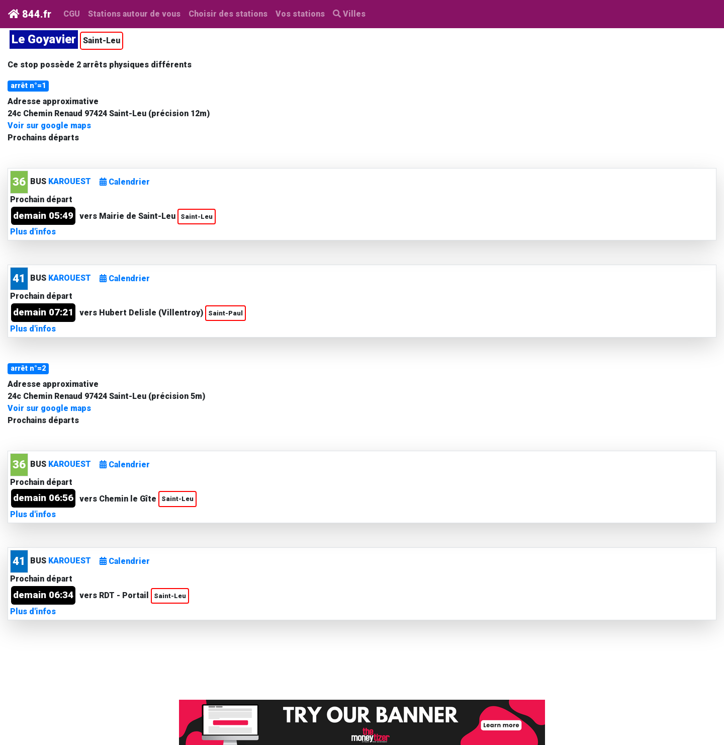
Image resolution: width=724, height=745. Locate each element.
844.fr (29, 14)
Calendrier (125, 182)
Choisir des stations (228, 14)
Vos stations (300, 14)
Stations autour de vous (136, 13)
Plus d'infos (33, 231)
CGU (71, 14)
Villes (349, 14)
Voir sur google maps (49, 125)
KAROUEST (69, 181)
